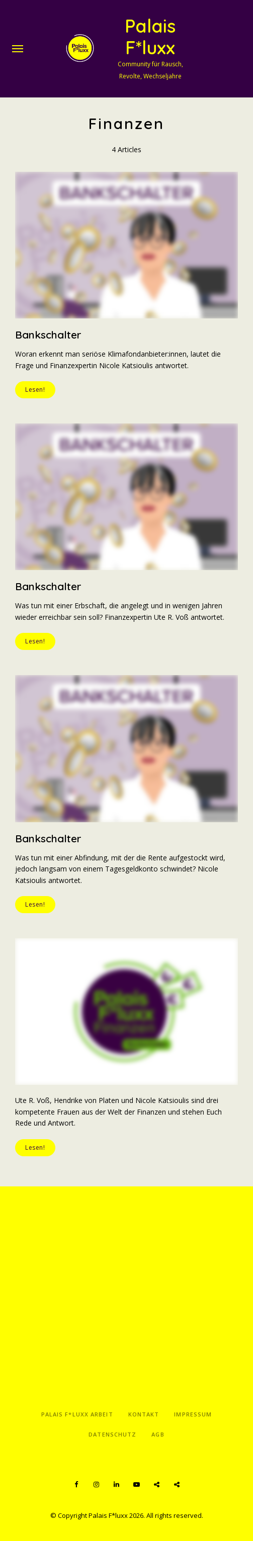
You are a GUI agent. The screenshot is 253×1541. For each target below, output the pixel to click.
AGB (157, 1434)
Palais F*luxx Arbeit (77, 1414)
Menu (17, 48)
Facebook (76, 1484)
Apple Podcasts (177, 1484)
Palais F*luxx (150, 36)
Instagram (96, 1484)
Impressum (193, 1414)
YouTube (136, 1484)
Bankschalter (48, 334)
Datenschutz (112, 1434)
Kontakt (143, 1414)
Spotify (156, 1484)
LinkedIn (116, 1484)
